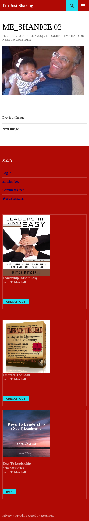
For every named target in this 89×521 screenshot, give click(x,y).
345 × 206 (36, 36)
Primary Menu (83, 5)
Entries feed (10, 181)
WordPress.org (13, 198)
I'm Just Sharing (17, 5)
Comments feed (13, 190)
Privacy (7, 515)
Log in (7, 173)
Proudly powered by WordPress (34, 515)
